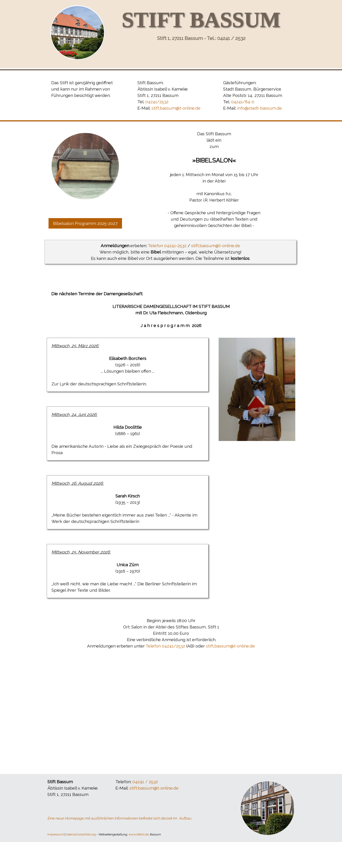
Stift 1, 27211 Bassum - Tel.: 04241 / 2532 (201, 38)
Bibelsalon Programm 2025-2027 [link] (85, 223)
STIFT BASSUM (201, 19)
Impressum (55, 834)
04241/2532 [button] (157, 101)
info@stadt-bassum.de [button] (259, 108)
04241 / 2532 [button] (145, 781)
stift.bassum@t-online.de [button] (175, 108)
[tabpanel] (85, 88)
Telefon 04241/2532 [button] (165, 645)
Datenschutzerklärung (80, 834)
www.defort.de (139, 834)
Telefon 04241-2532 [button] (167, 245)
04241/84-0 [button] (242, 101)
